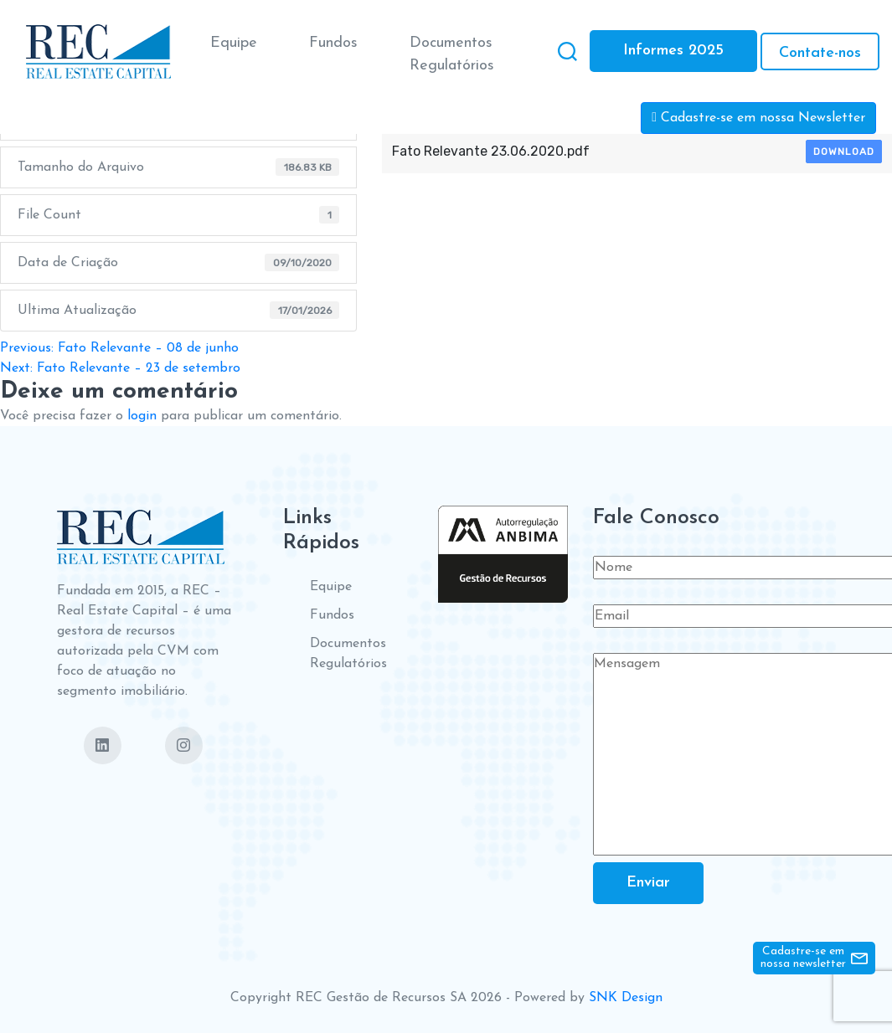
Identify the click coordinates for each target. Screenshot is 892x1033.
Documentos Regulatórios (452, 54)
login (142, 416)
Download (843, 151)
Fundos (333, 43)
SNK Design (626, 998)
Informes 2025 (673, 51)
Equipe (233, 43)
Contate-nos (820, 53)
